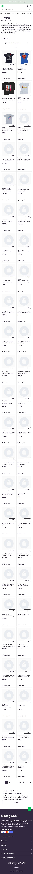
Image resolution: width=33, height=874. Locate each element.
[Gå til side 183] (27, 782)
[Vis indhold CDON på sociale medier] (16, 858)
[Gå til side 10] (20, 782)
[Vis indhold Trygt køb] (16, 841)
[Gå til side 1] (6, 782)
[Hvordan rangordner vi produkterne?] (6, 43)
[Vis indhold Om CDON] (16, 849)
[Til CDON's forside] (2, 6)
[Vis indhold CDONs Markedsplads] (16, 854)
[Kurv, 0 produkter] (27, 6)
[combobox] (16, 9)
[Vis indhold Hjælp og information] (16, 837)
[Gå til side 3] (13, 782)
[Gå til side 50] (23, 782)
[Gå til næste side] (30, 782)
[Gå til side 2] (9, 782)
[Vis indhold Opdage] (16, 845)
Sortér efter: (11, 43)
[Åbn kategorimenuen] (30, 6)
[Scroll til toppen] (29, 809)
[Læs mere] (16, 802)
